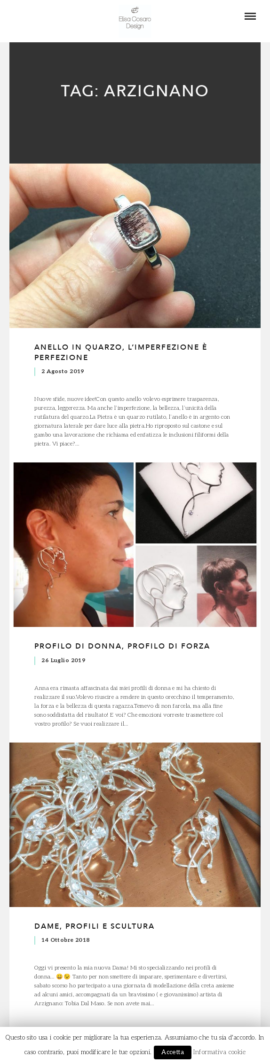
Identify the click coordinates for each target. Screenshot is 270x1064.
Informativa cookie (219, 1052)
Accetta (172, 1052)
